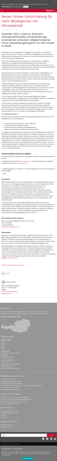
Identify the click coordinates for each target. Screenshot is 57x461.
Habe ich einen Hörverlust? (8, 379)
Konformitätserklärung (7, 366)
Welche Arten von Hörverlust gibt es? (11, 381)
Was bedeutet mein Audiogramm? (10, 387)
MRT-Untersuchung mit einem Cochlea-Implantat (14, 401)
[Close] (54, 449)
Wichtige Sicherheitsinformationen (10, 364)
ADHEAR (3, 348)
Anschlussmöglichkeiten (7, 360)
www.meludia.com (12, 258)
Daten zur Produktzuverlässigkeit (10, 403)
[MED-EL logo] (50, 10)
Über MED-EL (6, 309)
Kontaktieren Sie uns (6, 427)
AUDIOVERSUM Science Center (9, 413)
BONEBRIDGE (4, 355)
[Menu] (2, 10)
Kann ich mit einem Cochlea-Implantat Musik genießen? (16, 399)
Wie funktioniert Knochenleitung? (10, 389)
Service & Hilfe (5, 362)
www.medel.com (32, 212)
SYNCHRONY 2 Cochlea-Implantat (10, 353)
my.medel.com (26, 161)
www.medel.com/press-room (11, 227)
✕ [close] (55, 1)
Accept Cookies (28, 459)
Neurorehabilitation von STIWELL (10, 411)
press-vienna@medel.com (10, 291)
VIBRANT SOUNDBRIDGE (7, 357)
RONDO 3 (3, 342)
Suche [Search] (51, 435)
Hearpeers (4, 415)
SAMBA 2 (3, 346)
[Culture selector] (12, 7)
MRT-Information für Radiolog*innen (11, 368)
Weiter (26, 6)
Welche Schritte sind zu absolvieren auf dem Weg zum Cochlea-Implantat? (21, 385)
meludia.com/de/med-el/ (19, 163)
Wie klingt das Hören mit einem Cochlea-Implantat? (15, 397)
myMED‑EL (4, 417)
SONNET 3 (4, 344)
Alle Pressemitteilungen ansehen (13, 265)
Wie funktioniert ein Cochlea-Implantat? (12, 383)
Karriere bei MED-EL (6, 425)
